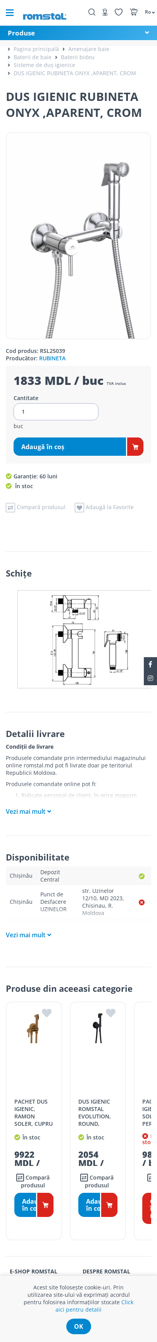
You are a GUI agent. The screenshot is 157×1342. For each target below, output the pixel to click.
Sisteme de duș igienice (44, 65)
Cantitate (26, 398)
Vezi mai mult (25, 811)
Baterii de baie (33, 57)
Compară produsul (33, 1181)
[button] (147, 11)
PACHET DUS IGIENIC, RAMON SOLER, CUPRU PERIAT (33, 1116)
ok (78, 1326)
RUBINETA (52, 358)
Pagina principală (36, 49)
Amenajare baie (88, 49)
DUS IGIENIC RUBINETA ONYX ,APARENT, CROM (75, 73)
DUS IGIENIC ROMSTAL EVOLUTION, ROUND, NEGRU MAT (94, 1116)
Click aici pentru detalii (94, 1305)
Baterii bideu (78, 57)
